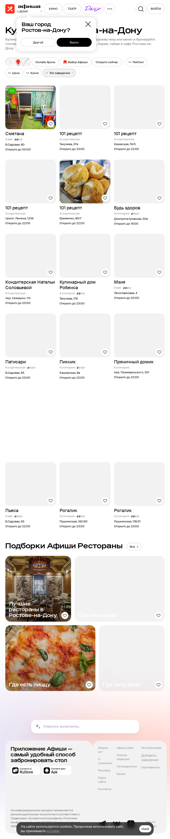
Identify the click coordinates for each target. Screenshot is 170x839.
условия (52, 831)
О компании (105, 761)
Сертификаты (150, 767)
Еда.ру (121, 774)
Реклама (104, 770)
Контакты (104, 789)
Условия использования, (45, 818)
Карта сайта (102, 780)
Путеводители (127, 766)
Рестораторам (151, 748)
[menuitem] (53, 9)
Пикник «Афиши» (123, 757)
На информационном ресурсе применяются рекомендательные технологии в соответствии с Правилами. (46, 814)
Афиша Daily (125, 748)
